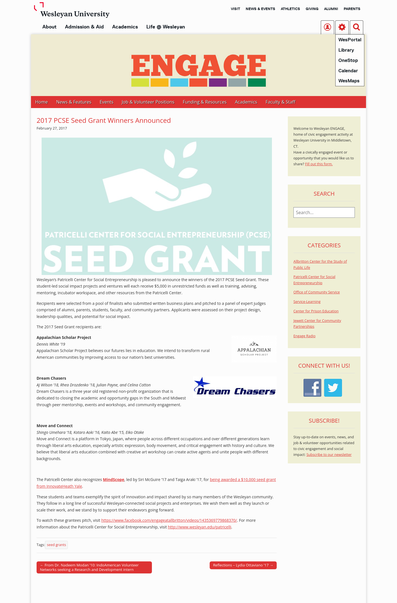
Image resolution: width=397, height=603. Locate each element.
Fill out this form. (319, 164)
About (49, 27)
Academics (125, 27)
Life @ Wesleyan (166, 27)
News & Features (73, 102)
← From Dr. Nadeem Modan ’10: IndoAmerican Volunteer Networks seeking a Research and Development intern (89, 567)
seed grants (56, 544)
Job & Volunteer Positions (148, 102)
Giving (312, 8)
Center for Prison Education (316, 311)
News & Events (260, 8)
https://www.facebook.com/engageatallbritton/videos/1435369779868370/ (169, 520)
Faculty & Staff (280, 102)
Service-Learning (307, 301)
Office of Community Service (316, 292)
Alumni (331, 8)
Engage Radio (304, 336)
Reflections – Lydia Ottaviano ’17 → (243, 565)
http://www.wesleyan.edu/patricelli (199, 527)
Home (41, 102)
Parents (352, 8)
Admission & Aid (84, 27)
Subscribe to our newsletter (329, 454)
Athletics (290, 8)
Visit (235, 8)
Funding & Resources (205, 102)
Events (106, 102)
